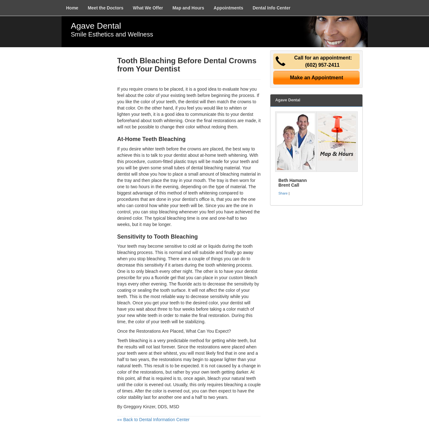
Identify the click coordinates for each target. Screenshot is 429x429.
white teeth (236, 340)
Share (282, 193)
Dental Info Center (272, 7)
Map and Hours (188, 7)
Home (72, 7)
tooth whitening (167, 120)
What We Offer (148, 7)
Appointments (228, 7)
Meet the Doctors (105, 7)
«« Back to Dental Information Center (153, 419)
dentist (180, 155)
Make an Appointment (316, 77)
